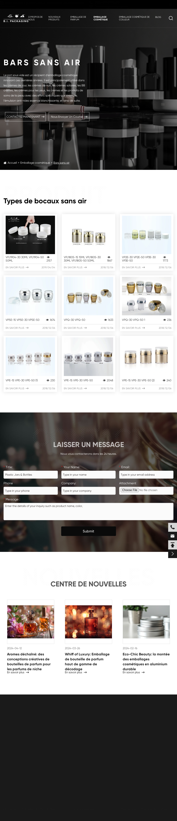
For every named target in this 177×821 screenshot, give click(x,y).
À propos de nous (35, 18)
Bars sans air (61, 162)
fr (167, 4)
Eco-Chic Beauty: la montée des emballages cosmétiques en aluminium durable (146, 661)
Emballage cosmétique (101, 18)
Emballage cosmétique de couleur (134, 18)
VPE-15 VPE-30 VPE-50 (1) (30, 380)
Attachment (127, 483)
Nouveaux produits (54, 18)
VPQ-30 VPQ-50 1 (146, 319)
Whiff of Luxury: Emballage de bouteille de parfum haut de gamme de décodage (87, 661)
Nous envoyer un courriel (69, 116)
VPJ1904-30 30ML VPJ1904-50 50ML (30, 259)
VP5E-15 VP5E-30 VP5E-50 (30, 319)
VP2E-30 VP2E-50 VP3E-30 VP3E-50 (146, 259)
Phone (8, 483)
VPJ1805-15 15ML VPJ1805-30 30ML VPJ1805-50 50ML (88, 259)
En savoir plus (30, 267)
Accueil (12, 162)
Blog (158, 17)
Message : (12, 499)
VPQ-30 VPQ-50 (88, 319)
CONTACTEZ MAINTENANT (25, 116)
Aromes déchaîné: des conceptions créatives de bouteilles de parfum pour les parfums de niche (29, 661)
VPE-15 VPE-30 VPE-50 (88, 380)
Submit (88, 531)
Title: (8, 467)
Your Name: (70, 467)
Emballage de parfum (78, 18)
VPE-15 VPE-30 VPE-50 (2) (146, 380)
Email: (124, 467)
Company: (68, 483)
